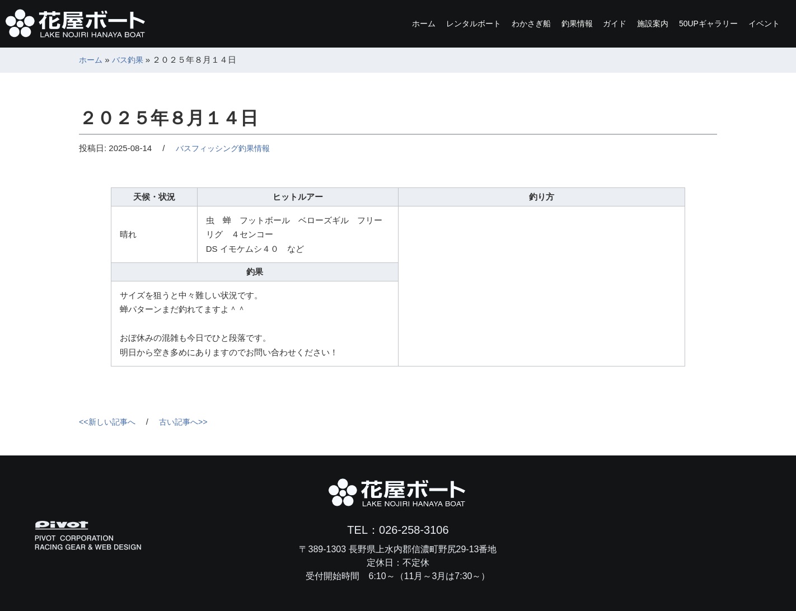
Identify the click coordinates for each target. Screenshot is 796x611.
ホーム (328, 23)
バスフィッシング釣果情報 (226, 148)
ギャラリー (688, 23)
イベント (758, 23)
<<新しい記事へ (109, 421)
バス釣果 (130, 59)
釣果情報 (521, 23)
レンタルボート (390, 23)
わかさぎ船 (462, 23)
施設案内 (619, 23)
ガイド (569, 23)
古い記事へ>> (189, 421)
